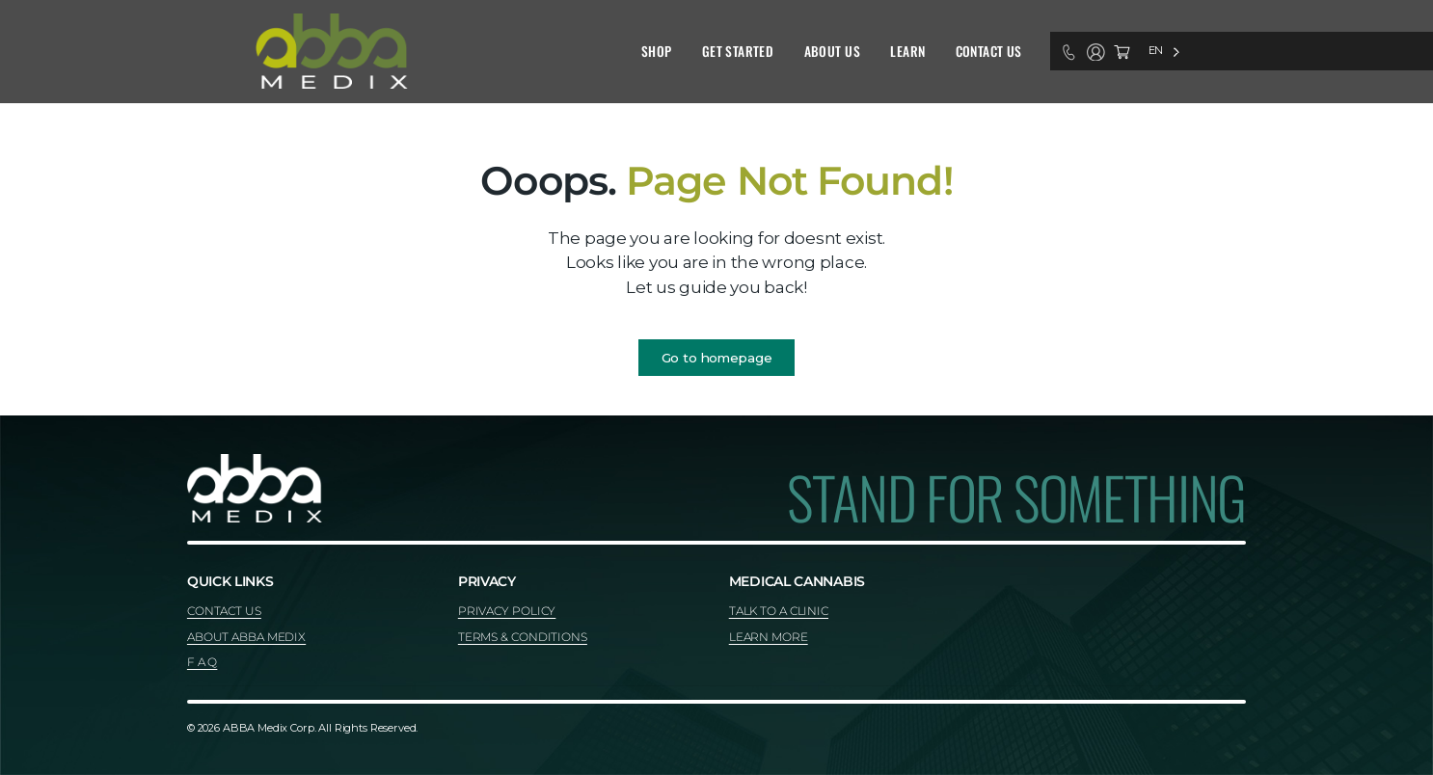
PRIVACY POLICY (507, 610)
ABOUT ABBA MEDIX (246, 636)
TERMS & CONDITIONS (522, 636)
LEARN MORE (768, 636)
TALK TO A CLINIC (778, 610)
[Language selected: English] (1164, 51)
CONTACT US (224, 610)
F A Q (202, 662)
